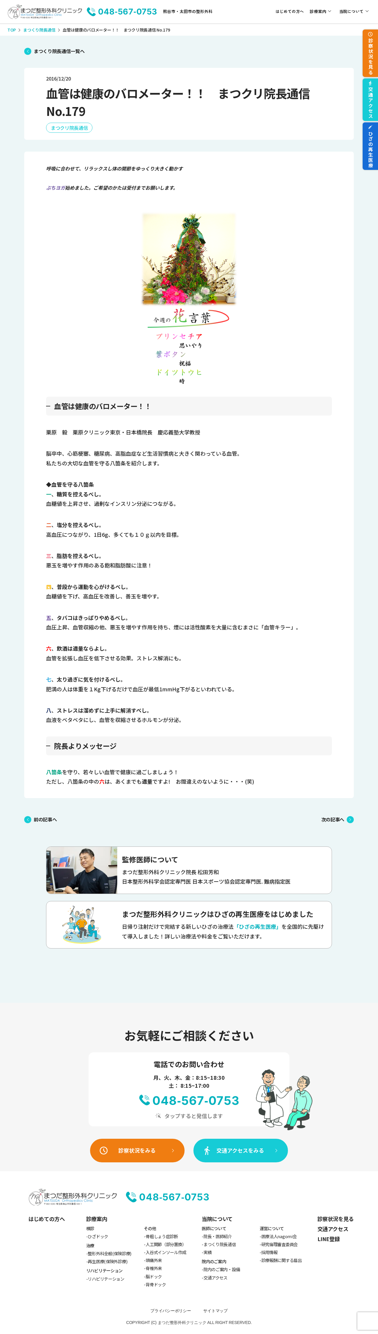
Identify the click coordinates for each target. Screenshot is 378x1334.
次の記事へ (332, 819)
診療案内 (318, 11)
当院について (351, 11)
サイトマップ (215, 1310)
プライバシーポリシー (170, 1310)
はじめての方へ (290, 11)
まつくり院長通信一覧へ (59, 51)
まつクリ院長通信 (69, 127)
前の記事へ (45, 819)
